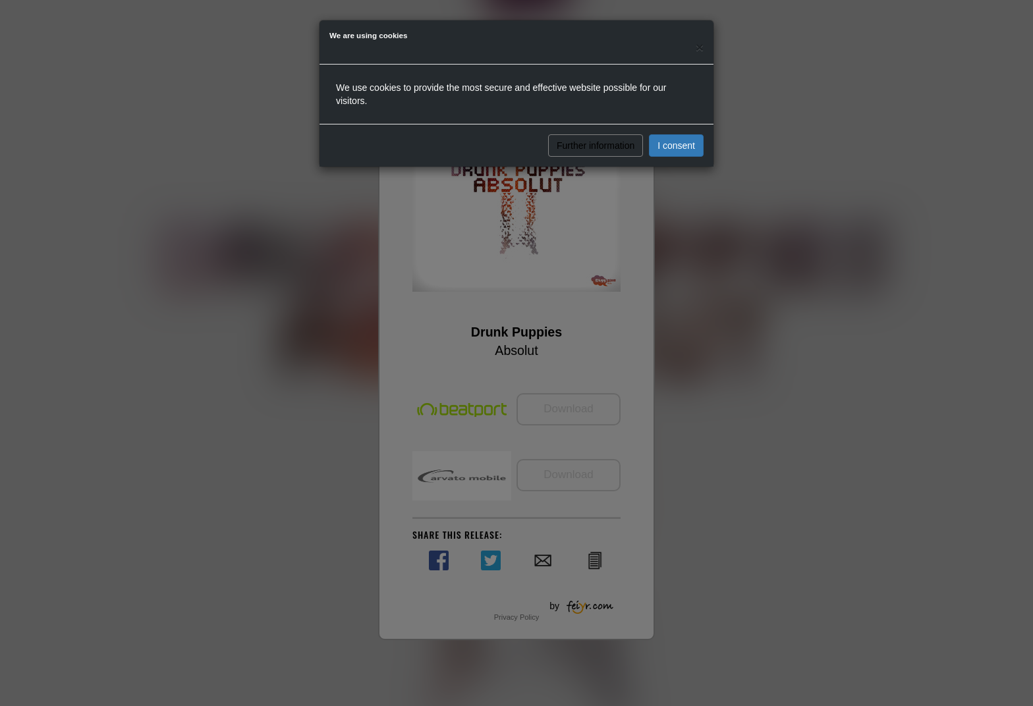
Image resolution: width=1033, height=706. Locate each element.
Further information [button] (595, 145)
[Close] (700, 47)
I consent (676, 145)
